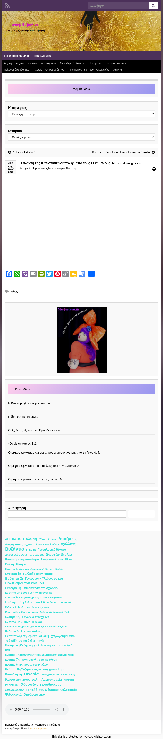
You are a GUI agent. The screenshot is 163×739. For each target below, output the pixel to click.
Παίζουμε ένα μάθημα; (17, 69)
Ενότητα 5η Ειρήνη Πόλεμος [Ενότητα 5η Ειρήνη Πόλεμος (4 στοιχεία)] (23, 621)
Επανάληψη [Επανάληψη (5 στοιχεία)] (13, 674)
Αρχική (8, 63)
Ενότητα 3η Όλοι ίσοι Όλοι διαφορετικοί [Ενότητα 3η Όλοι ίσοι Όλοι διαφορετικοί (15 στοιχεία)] (38, 602)
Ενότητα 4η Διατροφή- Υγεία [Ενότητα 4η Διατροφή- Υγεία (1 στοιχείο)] (55, 612)
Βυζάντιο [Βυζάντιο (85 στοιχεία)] (14, 549)
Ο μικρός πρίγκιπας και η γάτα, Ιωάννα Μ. (35, 479)
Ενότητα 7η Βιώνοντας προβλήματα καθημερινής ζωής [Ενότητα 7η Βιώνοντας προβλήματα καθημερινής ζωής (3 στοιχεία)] (39, 654)
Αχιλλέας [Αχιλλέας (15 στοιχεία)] (68, 544)
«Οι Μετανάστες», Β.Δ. (22, 443)
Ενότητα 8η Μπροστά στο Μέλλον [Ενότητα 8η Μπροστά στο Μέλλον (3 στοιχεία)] (26, 664)
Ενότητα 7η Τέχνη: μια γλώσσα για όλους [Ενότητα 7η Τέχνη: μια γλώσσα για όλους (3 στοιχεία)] (31, 659)
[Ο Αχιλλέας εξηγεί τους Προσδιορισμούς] (81, 425)
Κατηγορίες (17, 108)
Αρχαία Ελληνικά (26, 63)
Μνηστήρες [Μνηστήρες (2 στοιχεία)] (11, 684)
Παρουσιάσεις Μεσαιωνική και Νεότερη (54, 168)
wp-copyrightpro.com (97, 736)
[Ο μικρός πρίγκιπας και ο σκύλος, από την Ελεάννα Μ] (81, 461)
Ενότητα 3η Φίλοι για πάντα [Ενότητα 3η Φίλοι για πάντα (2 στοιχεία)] (21, 612)
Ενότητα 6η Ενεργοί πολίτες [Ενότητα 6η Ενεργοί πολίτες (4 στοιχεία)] (23, 631)
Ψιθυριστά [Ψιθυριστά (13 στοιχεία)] (13, 694)
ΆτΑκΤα (117, 69)
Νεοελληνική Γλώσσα (73, 63)
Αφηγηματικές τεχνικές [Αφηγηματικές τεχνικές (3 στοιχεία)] (19, 544)
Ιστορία (95, 63)
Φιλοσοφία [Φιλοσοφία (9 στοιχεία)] (68, 689)
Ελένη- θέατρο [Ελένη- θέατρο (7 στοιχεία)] (15, 564)
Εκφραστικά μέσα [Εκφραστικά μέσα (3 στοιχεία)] (52, 559)
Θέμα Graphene (38, 728)
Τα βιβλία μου (42, 55)
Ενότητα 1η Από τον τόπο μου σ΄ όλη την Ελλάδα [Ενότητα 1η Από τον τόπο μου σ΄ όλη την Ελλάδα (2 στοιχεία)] (34, 569)
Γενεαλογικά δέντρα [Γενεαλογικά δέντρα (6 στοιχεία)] (52, 549)
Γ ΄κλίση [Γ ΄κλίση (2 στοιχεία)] (31, 549)
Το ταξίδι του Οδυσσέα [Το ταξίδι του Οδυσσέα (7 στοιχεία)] (42, 689)
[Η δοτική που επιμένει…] (81, 412)
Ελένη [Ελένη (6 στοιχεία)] (69, 559)
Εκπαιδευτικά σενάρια (117, 63)
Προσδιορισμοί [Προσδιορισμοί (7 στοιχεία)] (51, 684)
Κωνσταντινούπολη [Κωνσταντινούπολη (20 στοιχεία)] (22, 679)
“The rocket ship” (24, 152)
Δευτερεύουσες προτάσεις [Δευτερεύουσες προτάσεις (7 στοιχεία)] (24, 554)
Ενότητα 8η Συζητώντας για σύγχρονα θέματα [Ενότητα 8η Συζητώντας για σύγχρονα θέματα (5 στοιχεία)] (36, 669)
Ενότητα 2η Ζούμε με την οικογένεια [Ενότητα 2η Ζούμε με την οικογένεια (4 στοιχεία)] (28, 592)
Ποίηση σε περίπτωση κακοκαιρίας (89, 69)
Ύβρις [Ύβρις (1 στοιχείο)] (42, 539)
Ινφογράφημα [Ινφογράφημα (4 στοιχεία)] (50, 674)
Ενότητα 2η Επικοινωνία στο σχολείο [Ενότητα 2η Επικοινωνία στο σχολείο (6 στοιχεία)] (31, 588)
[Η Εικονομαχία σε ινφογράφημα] (81, 399)
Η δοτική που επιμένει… (23, 416)
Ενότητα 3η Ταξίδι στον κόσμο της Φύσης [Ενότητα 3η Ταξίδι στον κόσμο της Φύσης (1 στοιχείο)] (27, 607)
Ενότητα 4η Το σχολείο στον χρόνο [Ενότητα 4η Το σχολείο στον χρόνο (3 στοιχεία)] (27, 617)
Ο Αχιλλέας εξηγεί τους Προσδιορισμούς (34, 430)
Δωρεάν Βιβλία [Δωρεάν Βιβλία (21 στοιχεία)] (59, 554)
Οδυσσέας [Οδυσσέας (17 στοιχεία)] (29, 684)
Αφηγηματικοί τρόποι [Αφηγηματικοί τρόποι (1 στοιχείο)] (47, 544)
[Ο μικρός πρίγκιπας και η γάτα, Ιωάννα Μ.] (81, 474)
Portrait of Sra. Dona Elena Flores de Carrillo (121, 152)
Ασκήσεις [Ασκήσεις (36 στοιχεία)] (67, 538)
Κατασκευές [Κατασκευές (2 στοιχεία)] (68, 674)
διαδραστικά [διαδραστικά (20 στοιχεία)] (34, 694)
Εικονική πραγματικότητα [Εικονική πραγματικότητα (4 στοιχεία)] (22, 559)
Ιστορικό (15, 131)
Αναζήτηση (17, 508)
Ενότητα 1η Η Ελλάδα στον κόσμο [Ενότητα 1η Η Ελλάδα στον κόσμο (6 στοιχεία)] (29, 573)
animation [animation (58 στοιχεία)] (14, 538)
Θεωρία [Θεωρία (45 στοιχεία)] (31, 674)
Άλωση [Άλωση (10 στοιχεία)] (31, 539)
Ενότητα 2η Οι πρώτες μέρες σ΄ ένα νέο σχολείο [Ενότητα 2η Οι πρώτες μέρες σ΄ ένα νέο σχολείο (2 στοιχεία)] (33, 597)
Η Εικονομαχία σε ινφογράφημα (29, 403)
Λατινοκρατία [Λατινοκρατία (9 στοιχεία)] (51, 679)
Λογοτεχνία (48, 63)
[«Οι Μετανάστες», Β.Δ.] (81, 439)
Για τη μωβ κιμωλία (16, 55)
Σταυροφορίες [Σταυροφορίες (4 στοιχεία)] (14, 689)
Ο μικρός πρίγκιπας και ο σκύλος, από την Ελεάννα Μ (43, 466)
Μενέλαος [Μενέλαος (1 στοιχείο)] (69, 679)
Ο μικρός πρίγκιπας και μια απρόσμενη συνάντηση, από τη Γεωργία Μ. (54, 452)
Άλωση (15, 291)
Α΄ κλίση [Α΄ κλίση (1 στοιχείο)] (51, 539)
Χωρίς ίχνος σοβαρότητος (50, 69)
